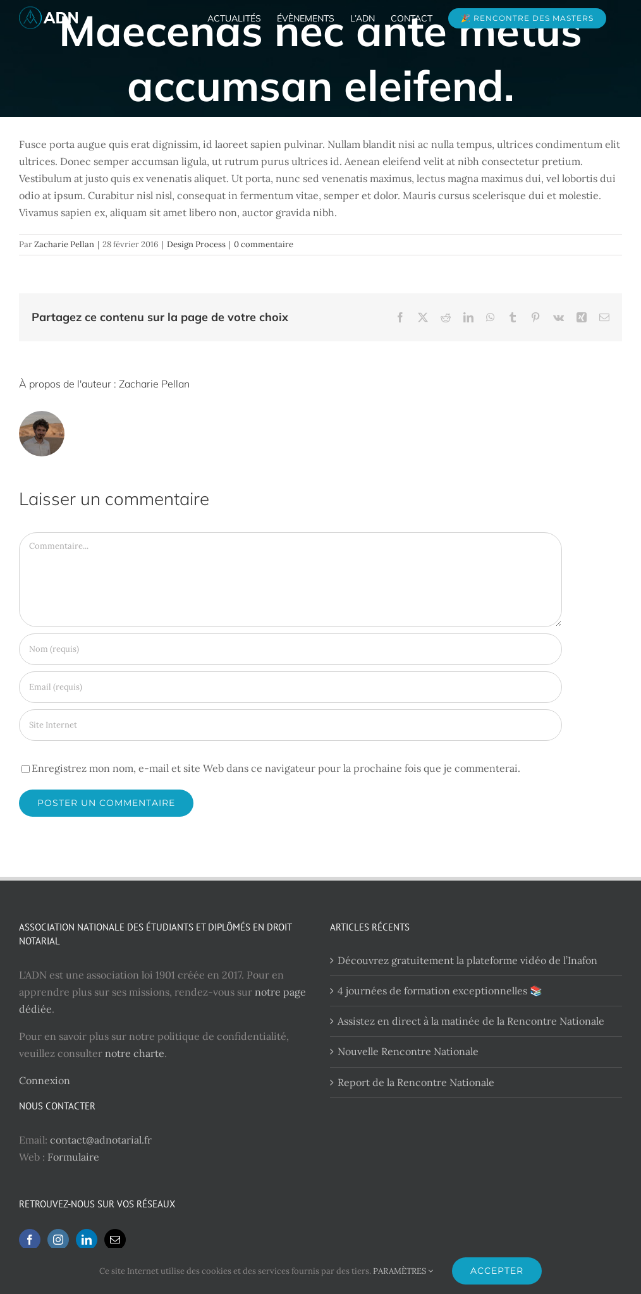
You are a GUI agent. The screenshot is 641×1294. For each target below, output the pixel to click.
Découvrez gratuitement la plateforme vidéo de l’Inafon (467, 960)
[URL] (290, 725)
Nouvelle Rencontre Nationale (408, 1051)
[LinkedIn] (86, 1239)
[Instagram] (58, 1239)
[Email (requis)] (290, 687)
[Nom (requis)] (290, 649)
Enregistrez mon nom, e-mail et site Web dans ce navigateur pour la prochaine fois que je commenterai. (276, 768)
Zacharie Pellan (64, 244)
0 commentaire (263, 244)
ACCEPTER (496, 1270)
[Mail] (115, 1239)
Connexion (44, 1080)
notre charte (134, 1053)
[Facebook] (29, 1239)
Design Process (196, 244)
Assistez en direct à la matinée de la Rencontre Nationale (471, 1021)
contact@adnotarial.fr (101, 1139)
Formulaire (73, 1157)
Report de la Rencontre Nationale (416, 1082)
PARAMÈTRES (403, 1271)
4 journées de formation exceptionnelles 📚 (440, 990)
